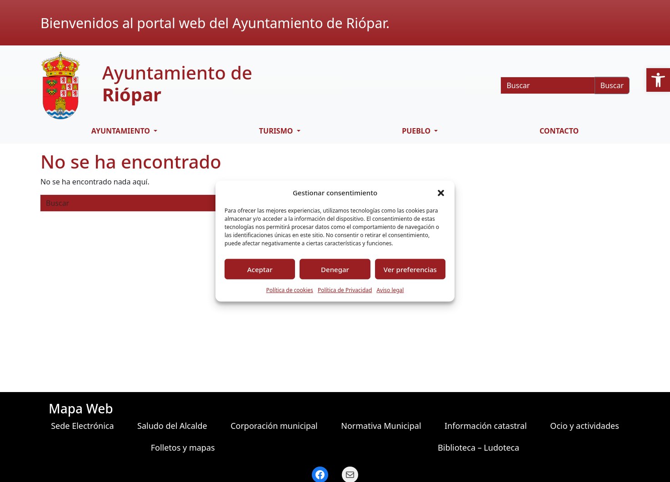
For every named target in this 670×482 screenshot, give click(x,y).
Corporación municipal (274, 425)
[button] (658, 80)
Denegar (335, 268)
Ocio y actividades (584, 425)
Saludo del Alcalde (172, 425)
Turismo (277, 131)
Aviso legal (390, 290)
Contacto (559, 131)
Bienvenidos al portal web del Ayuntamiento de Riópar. (215, 23)
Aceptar (260, 268)
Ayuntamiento (121, 131)
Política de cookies (289, 290)
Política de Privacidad (345, 290)
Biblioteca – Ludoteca (478, 447)
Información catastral (486, 425)
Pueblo (417, 131)
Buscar (612, 85)
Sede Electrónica (82, 425)
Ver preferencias (410, 268)
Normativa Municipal (381, 425)
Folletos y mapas (183, 447)
